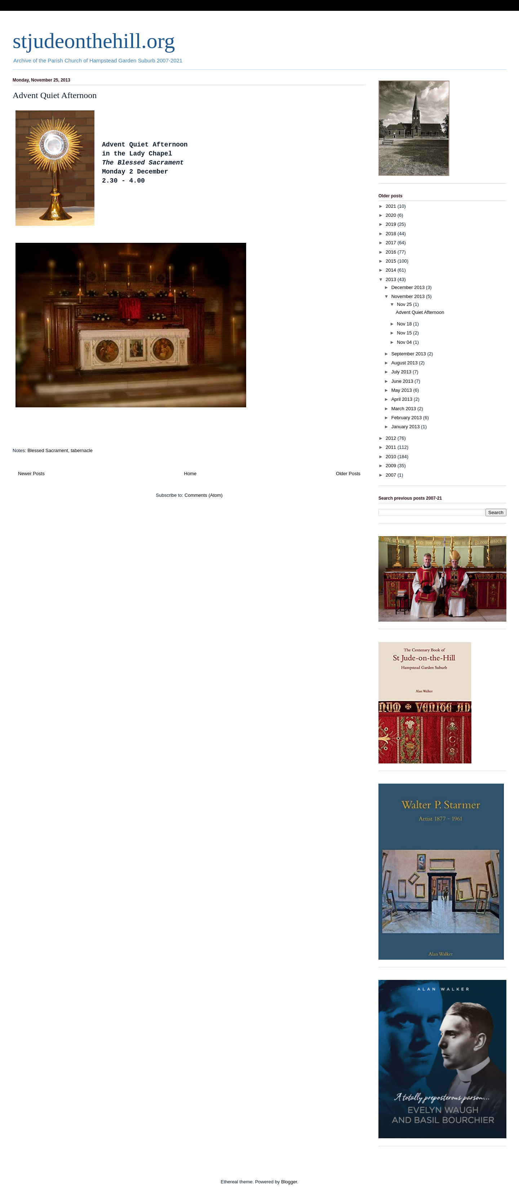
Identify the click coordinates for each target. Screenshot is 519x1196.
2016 (392, 252)
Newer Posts (31, 473)
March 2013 (404, 408)
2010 (392, 456)
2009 (392, 465)
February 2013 (407, 417)
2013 (392, 279)
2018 (392, 233)
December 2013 (408, 287)
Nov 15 (405, 333)
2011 (392, 447)
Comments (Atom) (203, 495)
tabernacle (82, 450)
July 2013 (402, 371)
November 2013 (408, 296)
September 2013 (409, 353)
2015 (392, 261)
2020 (392, 215)
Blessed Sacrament (47, 450)
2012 (392, 438)
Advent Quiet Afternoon (55, 95)
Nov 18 (405, 324)
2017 (392, 242)
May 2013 (402, 390)
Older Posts (348, 473)
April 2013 (402, 399)
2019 (392, 224)
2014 (392, 270)
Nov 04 (405, 342)
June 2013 (402, 381)
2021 (392, 206)
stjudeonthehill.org (94, 41)
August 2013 (405, 362)
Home (190, 473)
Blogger (289, 1181)
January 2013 (406, 426)
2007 (392, 475)
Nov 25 (405, 304)
